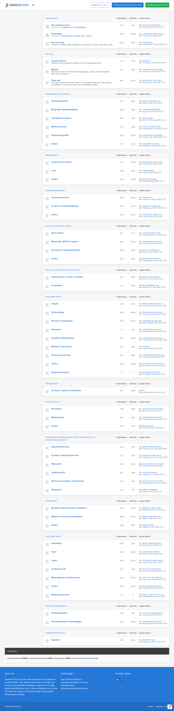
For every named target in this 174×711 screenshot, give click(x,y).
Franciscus (147, 63)
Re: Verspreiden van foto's (149, 144)
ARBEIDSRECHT (52, 155)
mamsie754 (147, 331)
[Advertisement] (23, 30)
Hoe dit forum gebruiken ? (71, 679)
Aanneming (56, 543)
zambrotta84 (147, 260)
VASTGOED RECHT (53, 536)
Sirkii (145, 491)
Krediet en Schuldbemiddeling (64, 206)
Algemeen (55, 640)
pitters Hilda (147, 323)
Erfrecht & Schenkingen (62, 321)
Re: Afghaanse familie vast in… (151, 455)
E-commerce (57, 285)
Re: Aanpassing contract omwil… (151, 162)
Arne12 (145, 279)
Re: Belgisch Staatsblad (148, 490)
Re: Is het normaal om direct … (151, 127)
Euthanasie (56, 329)
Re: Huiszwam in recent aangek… (152, 560)
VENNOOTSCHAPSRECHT (56, 606)
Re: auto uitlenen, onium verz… (151, 80)
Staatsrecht (56, 490)
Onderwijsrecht (58, 472)
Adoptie (54, 304)
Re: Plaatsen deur (146, 197)
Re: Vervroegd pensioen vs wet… (152, 409)
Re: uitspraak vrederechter (149, 552)
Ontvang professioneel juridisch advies (127, 5)
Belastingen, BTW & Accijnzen (64, 241)
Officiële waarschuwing (148, 179)
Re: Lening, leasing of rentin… (150, 233)
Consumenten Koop (60, 197)
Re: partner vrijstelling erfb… (150, 250)
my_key (146, 111)
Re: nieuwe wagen (146, 118)
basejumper (147, 483)
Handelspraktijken (59, 613)
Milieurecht (56, 464)
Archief (88, 36)
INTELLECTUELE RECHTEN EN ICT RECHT (63, 270)
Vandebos (147, 597)
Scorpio (146, 428)
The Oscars (147, 419)
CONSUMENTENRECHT (55, 191)
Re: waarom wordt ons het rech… (152, 481)
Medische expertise (146, 426)
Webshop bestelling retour (149, 285)
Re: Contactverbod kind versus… (151, 338)
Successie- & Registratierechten (65, 250)
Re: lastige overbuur (146, 525)
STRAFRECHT (51, 501)
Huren (54, 552)
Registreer (96, 5)
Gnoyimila (93, 658)
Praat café (55, 80)
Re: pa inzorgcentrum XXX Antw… (152, 364)
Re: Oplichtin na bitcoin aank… (151, 508)
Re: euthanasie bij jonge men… (151, 329)
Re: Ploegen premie (146, 171)
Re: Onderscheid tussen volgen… (152, 69)
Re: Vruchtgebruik (146, 42)
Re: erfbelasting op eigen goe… (151, 321)
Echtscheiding (57, 312)
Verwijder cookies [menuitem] (162, 707)
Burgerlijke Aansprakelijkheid (64, 110)
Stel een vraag (57, 42)
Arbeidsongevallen (59, 101)
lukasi (145, 103)
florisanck (146, 287)
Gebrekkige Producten (61, 118)
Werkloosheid (57, 417)
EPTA (145, 411)
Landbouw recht (58, 569)
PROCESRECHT (52, 384)
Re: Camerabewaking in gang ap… (152, 355)
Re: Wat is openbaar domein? (150, 586)
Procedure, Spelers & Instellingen (66, 390)
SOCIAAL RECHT (52, 402)
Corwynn (146, 357)
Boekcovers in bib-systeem (149, 277)
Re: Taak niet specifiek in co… (150, 101)
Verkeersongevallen (60, 135)
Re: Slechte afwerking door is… (151, 543)
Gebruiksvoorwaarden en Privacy (75, 682)
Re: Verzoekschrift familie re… (150, 372)
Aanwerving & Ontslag (61, 162)
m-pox (145, 243)
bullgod (145, 527)
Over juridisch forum (60, 25)
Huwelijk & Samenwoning (62, 338)
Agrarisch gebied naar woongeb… (152, 464)
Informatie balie (51, 18)
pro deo (142, 390)
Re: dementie (144, 346)
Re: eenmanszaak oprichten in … (152, 621)
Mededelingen (80, 27)
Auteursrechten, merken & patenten (67, 277)
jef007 (145, 518)
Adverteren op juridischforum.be (74, 688)
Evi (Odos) (147, 374)
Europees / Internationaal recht (65, 455)
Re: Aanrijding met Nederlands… (151, 135)
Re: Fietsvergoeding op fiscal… (151, 241)
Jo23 (145, 164)
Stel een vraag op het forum (157, 5)
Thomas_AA (147, 137)
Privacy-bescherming (60, 355)
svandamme (147, 129)
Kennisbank (56, 34)
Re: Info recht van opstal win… (151, 569)
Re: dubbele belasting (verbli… (151, 447)
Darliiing (146, 181)
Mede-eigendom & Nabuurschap (65, 578)
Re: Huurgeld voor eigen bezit (150, 215)
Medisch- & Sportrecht (61, 347)
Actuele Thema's (58, 61)
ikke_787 (146, 120)
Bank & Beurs (57, 233)
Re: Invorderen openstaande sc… (152, 613)
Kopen (54, 560)
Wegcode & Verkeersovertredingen (66, 516)
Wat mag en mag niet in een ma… (152, 595)
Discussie (49, 54)
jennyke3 (146, 392)
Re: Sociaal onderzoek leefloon (151, 417)
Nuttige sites (79, 36)
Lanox (145, 36)
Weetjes (54, 70)
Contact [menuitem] (150, 707)
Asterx (145, 554)
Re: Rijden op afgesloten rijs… (150, 516)
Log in (105, 5)
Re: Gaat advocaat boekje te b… (151, 312)
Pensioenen (56, 409)
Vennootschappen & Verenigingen (66, 622)
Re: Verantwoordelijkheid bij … (151, 109)
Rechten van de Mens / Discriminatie (67, 481)
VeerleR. (146, 474)
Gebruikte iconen (68, 685)
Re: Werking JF (145, 61)
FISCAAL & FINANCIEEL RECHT (58, 226)
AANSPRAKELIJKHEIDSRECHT (58, 94)
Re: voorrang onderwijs (148, 472)
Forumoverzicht (13, 707)
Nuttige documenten (60, 372)
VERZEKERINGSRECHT (55, 633)
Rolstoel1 (146, 82)
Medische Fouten (59, 127)
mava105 (146, 27)
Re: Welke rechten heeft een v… (151, 304)
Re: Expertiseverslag (147, 640)
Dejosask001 (148, 44)
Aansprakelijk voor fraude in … (151, 259)
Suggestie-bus (67, 27)
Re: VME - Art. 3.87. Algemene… (151, 577)
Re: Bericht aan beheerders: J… (151, 25)
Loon (53, 171)
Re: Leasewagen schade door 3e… (152, 34)
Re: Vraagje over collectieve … (151, 206)
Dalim (145, 466)
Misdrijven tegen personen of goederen (68, 508)
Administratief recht (60, 447)
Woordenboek (67, 36)
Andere (54, 144)
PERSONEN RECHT (53, 297)
